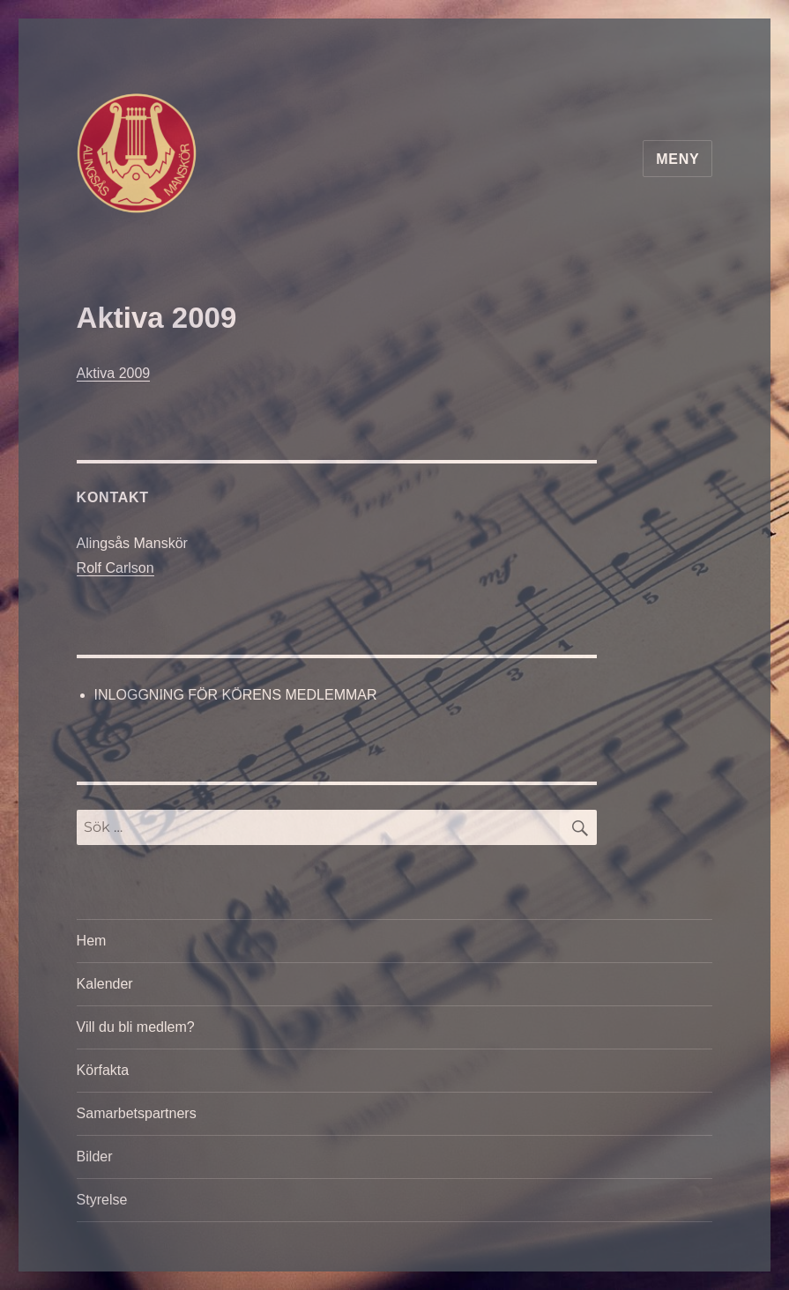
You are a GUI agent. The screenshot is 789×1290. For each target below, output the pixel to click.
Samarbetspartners (137, 1113)
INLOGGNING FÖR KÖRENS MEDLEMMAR (235, 694)
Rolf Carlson (115, 567)
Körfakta (103, 1070)
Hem (92, 940)
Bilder (95, 1156)
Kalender (105, 983)
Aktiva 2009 (114, 373)
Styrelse (102, 1199)
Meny (677, 159)
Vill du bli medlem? (136, 1026)
